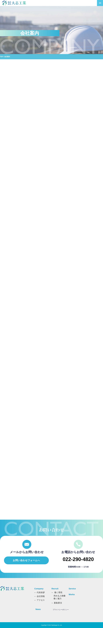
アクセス (41, 600)
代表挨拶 (41, 592)
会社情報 (41, 596)
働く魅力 (58, 598)
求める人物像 (60, 596)
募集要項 (58, 603)
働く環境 (58, 592)
